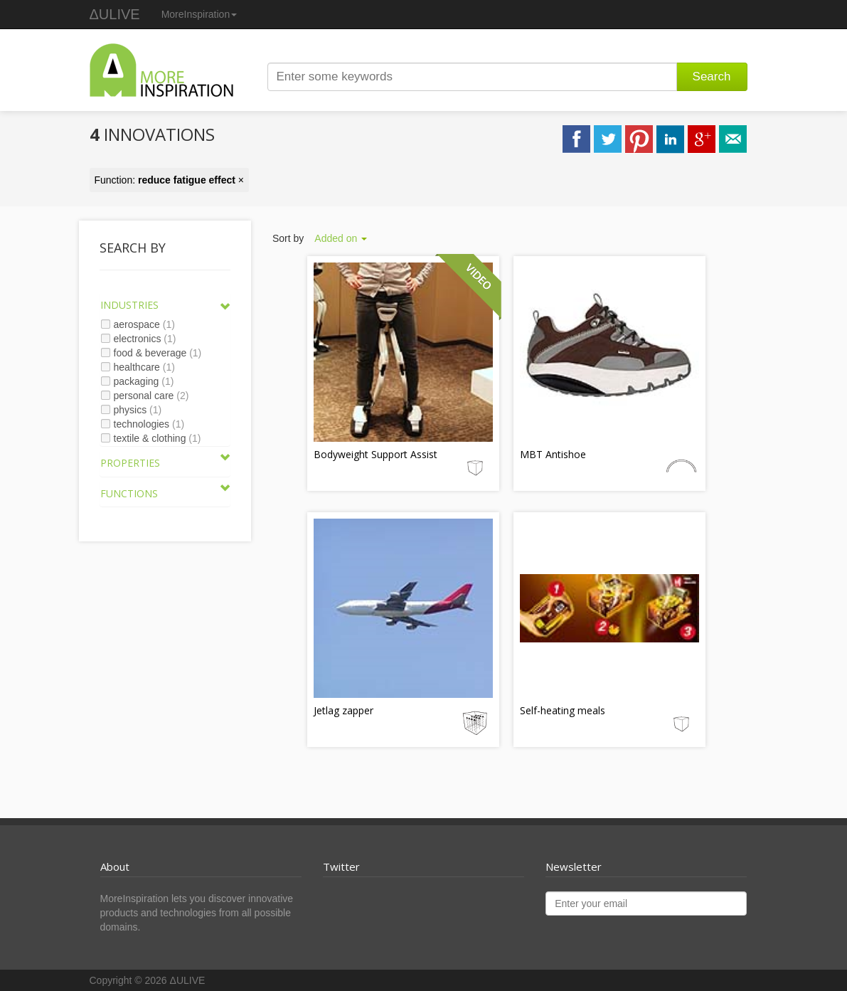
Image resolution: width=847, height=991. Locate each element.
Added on (340, 238)
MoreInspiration (199, 14)
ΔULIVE (115, 14)
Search (712, 76)
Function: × (170, 180)
